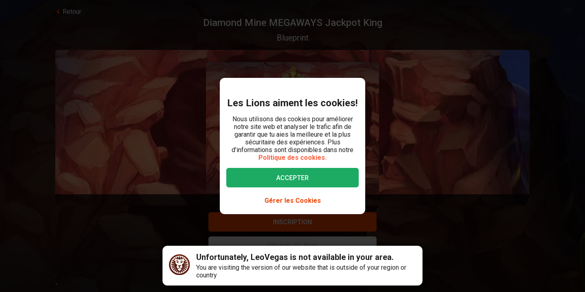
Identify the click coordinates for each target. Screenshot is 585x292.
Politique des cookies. (292, 157)
